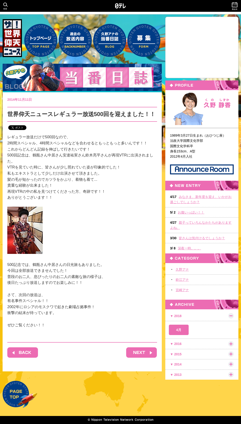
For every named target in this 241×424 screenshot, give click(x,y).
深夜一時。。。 (189, 248)
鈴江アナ (182, 279)
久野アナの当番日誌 (109, 38)
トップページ (40, 38)
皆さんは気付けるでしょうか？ (202, 238)
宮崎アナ (182, 290)
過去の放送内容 (75, 38)
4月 (178, 330)
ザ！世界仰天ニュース (12, 38)
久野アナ (182, 269)
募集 (143, 38)
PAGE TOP (20, 394)
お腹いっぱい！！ (191, 212)
